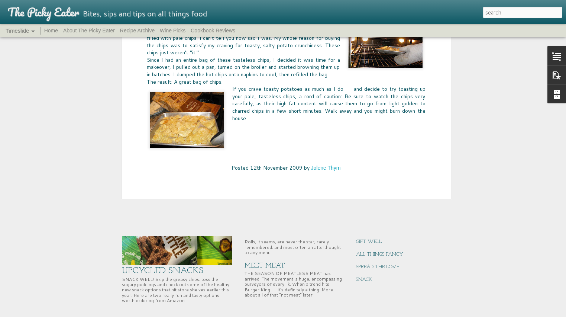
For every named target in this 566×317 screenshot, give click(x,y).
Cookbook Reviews (213, 30)
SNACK (364, 279)
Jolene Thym (326, 45)
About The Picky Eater (89, 30)
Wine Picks (172, 30)
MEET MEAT (265, 265)
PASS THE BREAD (271, 202)
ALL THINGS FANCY (379, 254)
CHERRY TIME (372, 178)
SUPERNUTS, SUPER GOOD (385, 191)
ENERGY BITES (372, 229)
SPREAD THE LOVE (377, 267)
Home (51, 30)
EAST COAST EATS (377, 203)
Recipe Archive (137, 30)
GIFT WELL (369, 241)
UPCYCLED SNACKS (162, 270)
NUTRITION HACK (377, 216)
